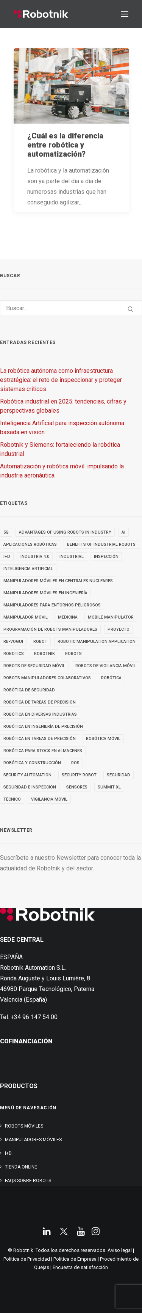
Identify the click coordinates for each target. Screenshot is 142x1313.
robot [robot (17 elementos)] (40, 641)
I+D (8, 1153)
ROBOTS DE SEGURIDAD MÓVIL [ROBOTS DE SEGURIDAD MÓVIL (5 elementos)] (34, 665)
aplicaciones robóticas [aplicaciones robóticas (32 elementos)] (30, 544)
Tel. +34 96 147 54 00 (29, 1017)
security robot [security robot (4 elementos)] (79, 775)
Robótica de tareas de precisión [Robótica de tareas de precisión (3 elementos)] (39, 702)
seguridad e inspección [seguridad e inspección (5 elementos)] (29, 787)
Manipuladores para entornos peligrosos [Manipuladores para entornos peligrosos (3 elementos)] (52, 605)
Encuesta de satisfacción (80, 1267)
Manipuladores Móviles (33, 1139)
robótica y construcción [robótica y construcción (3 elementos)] (32, 762)
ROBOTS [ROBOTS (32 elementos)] (73, 653)
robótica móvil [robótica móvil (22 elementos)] (103, 738)
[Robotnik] (41, 14)
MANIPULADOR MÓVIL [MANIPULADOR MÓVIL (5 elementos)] (25, 617)
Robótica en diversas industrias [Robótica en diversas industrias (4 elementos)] (40, 714)
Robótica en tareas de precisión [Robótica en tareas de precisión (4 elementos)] (39, 738)
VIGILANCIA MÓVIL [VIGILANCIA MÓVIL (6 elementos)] (49, 799)
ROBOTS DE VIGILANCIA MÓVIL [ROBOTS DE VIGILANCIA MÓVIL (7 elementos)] (105, 665)
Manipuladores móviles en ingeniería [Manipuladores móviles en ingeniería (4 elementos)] (45, 593)
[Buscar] (71, 308)
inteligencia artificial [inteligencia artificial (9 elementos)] (28, 568)
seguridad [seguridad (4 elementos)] (118, 775)
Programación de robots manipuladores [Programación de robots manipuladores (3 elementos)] (50, 629)
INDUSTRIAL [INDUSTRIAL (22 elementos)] (71, 556)
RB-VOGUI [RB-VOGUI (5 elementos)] (13, 641)
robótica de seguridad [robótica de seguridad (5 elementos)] (29, 690)
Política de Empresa (75, 1259)
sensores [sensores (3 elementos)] (76, 787)
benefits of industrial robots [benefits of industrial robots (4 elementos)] (101, 544)
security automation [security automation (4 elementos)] (27, 775)
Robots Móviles (24, 1126)
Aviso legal (120, 1250)
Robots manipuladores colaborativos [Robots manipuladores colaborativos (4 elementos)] (47, 677)
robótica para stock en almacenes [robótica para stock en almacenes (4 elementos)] (42, 750)
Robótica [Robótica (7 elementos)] (111, 677)
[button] (124, 14)
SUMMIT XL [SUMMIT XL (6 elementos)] (109, 787)
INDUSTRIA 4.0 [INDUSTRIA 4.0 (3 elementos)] (34, 556)
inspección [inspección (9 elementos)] (106, 556)
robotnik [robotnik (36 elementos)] (44, 653)
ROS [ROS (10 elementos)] (75, 762)
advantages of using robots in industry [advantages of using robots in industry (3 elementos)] (65, 532)
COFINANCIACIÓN (26, 1041)
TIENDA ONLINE (21, 1167)
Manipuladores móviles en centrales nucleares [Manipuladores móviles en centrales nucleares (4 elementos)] (58, 580)
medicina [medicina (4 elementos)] (68, 617)
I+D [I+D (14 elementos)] (6, 556)
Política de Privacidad (26, 1259)
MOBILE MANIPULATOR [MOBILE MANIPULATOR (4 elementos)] (111, 617)
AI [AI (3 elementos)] (123, 532)
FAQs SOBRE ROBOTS (28, 1180)
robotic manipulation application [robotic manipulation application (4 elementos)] (97, 641)
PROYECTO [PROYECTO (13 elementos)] (119, 629)
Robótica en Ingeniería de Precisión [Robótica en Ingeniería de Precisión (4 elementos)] (43, 726)
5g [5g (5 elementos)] (6, 532)
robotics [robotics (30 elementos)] (13, 653)
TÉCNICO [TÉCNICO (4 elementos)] (12, 799)
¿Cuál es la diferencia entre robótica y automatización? (65, 145)
